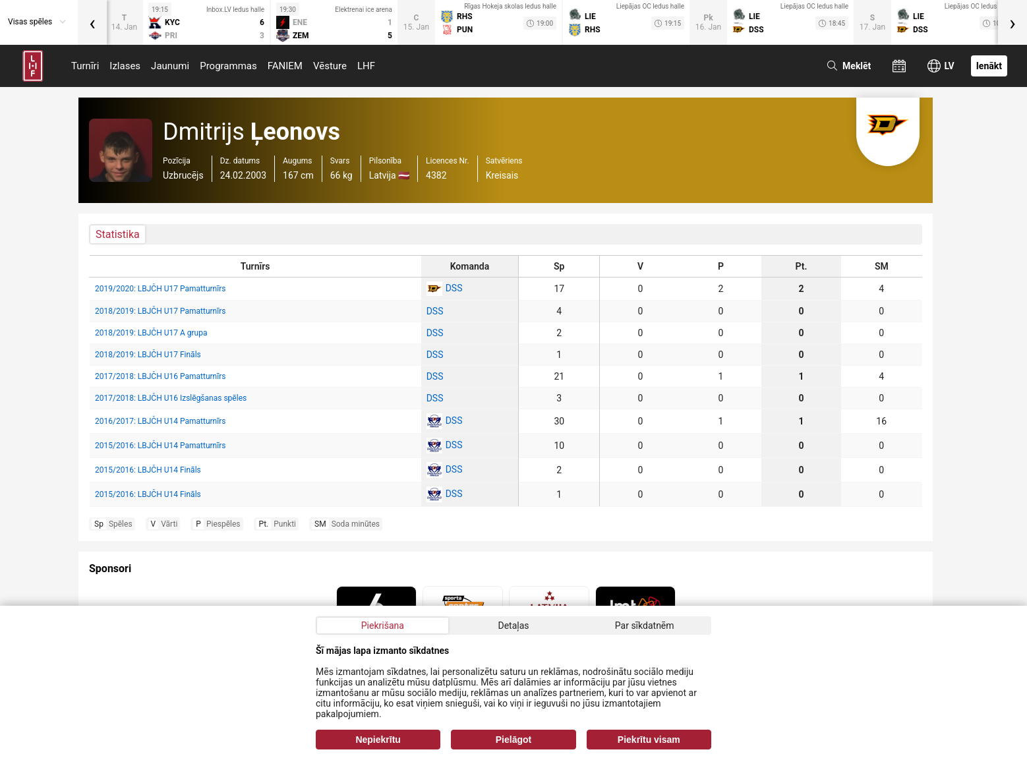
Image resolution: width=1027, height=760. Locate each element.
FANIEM (285, 66)
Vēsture (330, 66)
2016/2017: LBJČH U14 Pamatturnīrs (160, 421)
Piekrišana (382, 625)
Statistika (118, 234)
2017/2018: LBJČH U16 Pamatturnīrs (160, 376)
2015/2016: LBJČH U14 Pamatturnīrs (160, 445)
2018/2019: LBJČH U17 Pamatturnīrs (160, 311)
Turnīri (85, 66)
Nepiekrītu (377, 739)
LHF (366, 66)
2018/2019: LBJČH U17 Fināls (148, 354)
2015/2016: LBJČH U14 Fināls (148, 470)
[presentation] (92, 22)
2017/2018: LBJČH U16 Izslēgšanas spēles (171, 398)
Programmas (228, 66)
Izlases (124, 66)
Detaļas (513, 625)
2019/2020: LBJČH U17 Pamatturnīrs (160, 288)
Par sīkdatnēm (644, 625)
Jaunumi (170, 66)
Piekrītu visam (649, 739)
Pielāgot (513, 739)
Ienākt (989, 66)
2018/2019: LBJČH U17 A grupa (151, 332)
